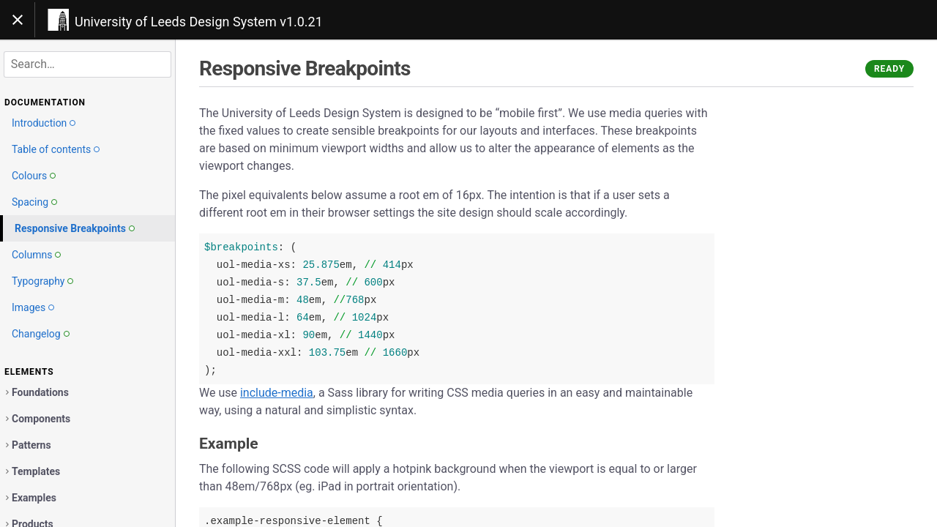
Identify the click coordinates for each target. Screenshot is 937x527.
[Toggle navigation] (17, 19)
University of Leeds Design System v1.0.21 (199, 21)
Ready (889, 69)
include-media (276, 393)
